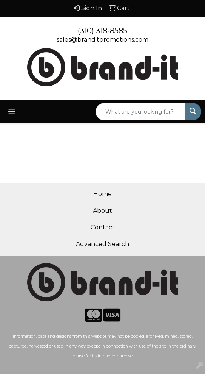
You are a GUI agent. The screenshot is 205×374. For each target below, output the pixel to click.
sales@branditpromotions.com (102, 39)
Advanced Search (102, 244)
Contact (103, 227)
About (102, 210)
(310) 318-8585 (102, 30)
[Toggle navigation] (12, 111)
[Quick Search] (140, 111)
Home (102, 194)
